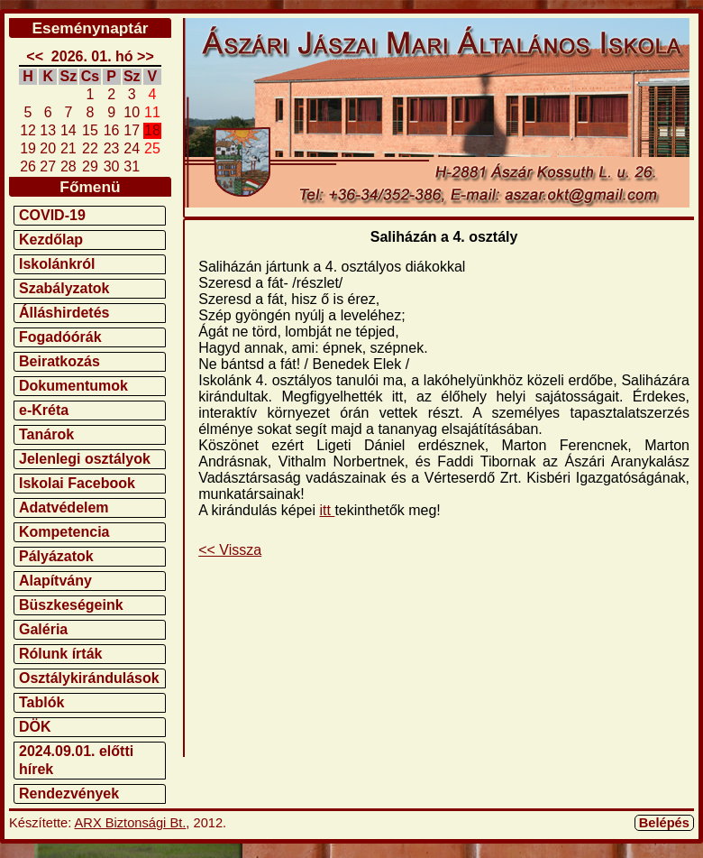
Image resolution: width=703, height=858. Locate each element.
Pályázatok (56, 556)
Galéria (43, 629)
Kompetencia (64, 532)
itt (327, 510)
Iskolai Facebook (77, 483)
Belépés (664, 823)
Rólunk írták (60, 653)
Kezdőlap (51, 239)
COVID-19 (52, 215)
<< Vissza (229, 550)
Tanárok (46, 434)
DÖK (35, 726)
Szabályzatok (64, 288)
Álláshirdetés (64, 312)
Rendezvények (69, 793)
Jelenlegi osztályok (85, 458)
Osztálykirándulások (89, 678)
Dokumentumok (73, 385)
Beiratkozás (59, 361)
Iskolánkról (57, 264)
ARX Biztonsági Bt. (131, 823)
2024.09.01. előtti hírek (76, 760)
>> (145, 56)
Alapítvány (55, 580)
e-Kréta (43, 410)
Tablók (41, 702)
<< (34, 56)
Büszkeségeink (71, 605)
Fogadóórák (60, 337)
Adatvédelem (64, 507)
